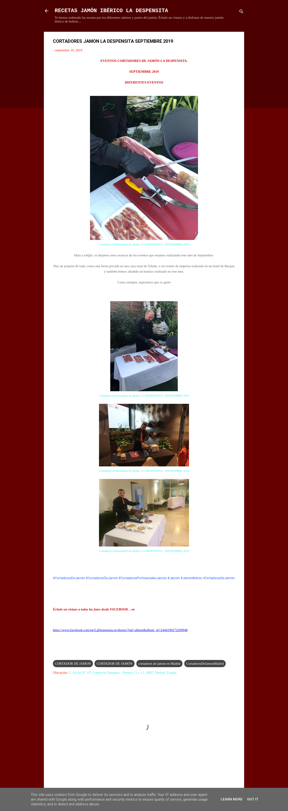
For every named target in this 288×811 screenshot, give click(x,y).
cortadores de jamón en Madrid (159, 663)
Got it (252, 799)
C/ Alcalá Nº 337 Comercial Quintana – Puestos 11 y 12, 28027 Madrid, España (122, 672)
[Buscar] (241, 12)
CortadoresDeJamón (220, 578)
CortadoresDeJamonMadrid (205, 663)
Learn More (232, 799)
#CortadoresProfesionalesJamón (143, 578)
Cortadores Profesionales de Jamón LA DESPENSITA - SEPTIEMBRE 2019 (144, 244)
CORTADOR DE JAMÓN (115, 663)
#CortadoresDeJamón (69, 578)
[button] (232, 41)
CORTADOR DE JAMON (73, 663)
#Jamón (173, 578)
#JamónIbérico (191, 578)
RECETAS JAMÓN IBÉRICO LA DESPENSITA (111, 11)
